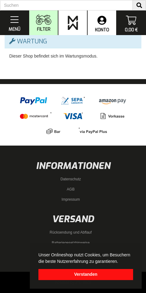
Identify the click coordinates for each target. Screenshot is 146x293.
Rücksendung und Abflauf (71, 232)
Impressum (70, 199)
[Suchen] (66, 5)
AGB (70, 189)
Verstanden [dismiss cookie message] (85, 274)
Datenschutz (71, 179)
